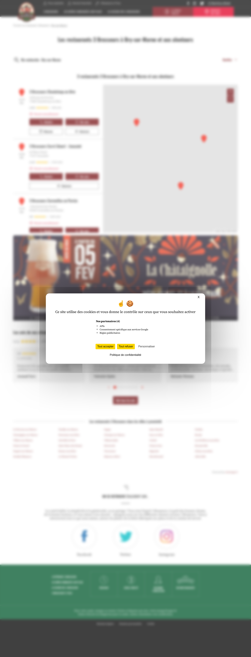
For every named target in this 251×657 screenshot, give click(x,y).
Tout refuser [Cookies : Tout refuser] (126, 346)
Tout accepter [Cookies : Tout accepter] (105, 346)
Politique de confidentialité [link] (125, 354)
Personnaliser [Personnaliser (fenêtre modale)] (146, 346)
